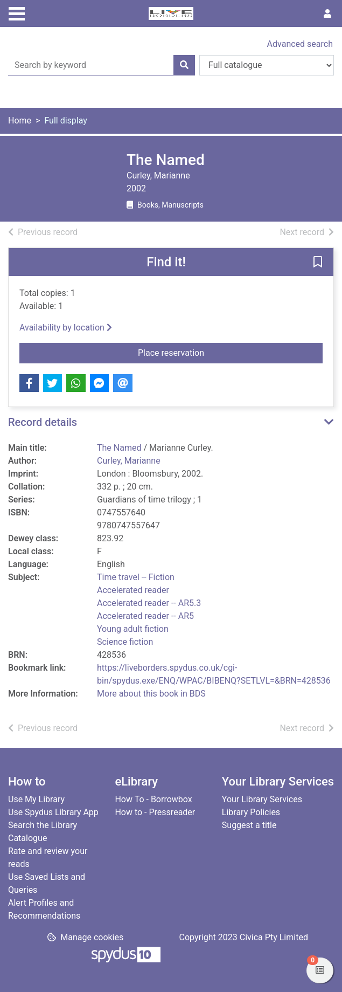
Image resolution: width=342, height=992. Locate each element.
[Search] (184, 65)
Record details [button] (42, 422)
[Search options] (266, 65)
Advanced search (300, 44)
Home (19, 120)
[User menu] (327, 14)
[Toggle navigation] (17, 12)
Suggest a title (249, 825)
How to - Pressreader (155, 812)
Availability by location (65, 327)
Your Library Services (262, 799)
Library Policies (251, 812)
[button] (318, 263)
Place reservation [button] (199, 352)
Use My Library (36, 799)
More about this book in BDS (151, 693)
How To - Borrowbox (153, 799)
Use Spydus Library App (53, 812)
